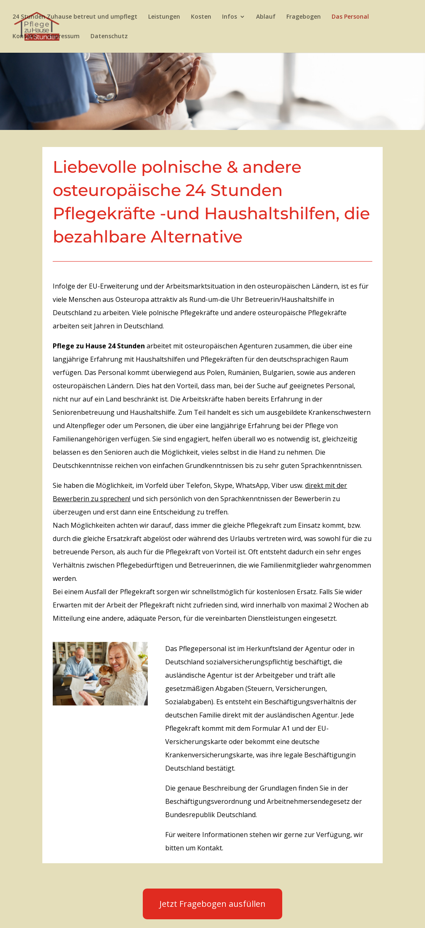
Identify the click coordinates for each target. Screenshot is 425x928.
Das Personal (350, 17)
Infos (229, 17)
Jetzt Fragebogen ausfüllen (212, 903)
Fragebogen (303, 17)
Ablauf (266, 17)
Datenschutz (109, 36)
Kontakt (24, 36)
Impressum (63, 36)
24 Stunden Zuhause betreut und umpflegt (74, 17)
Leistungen (164, 17)
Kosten (201, 17)
